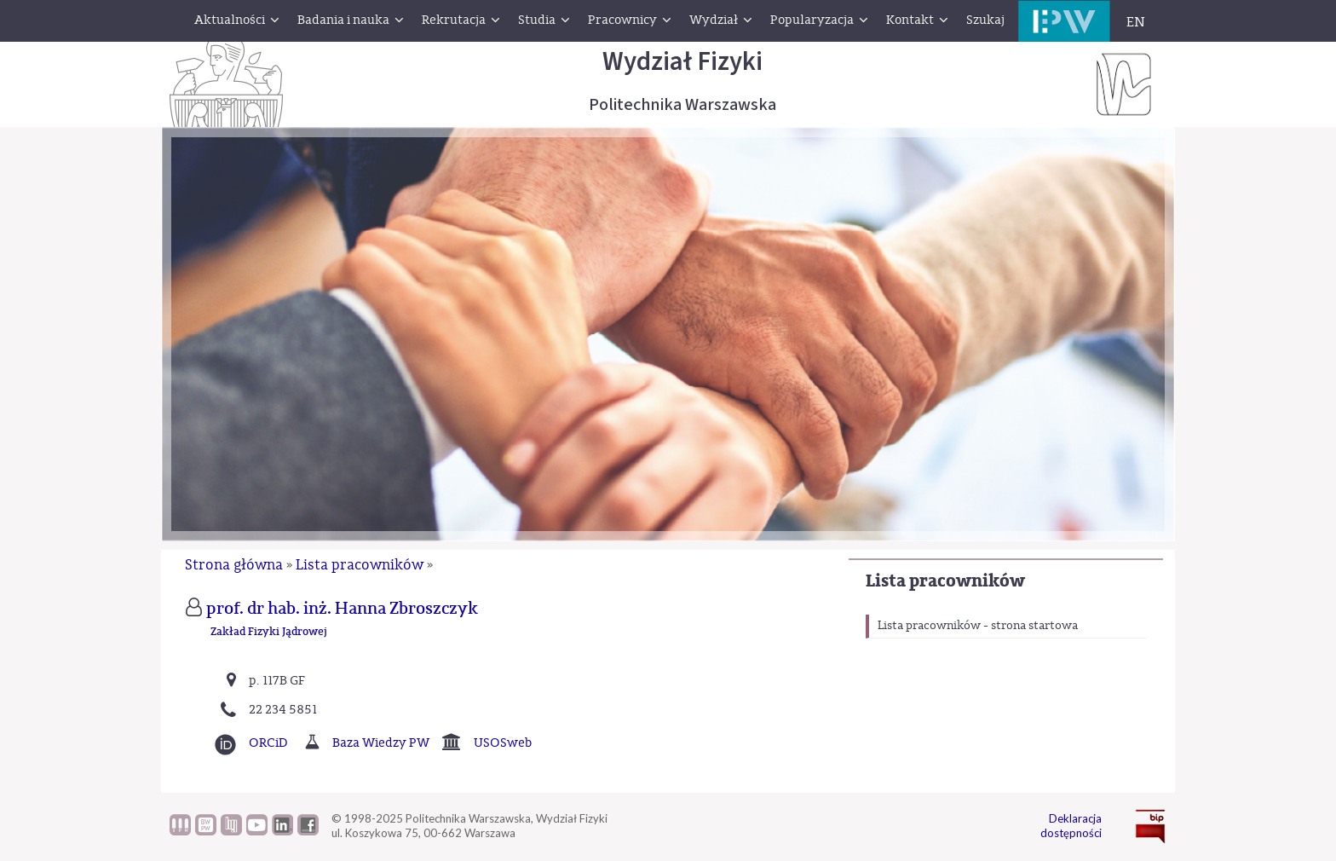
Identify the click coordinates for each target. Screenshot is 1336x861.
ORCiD (268, 743)
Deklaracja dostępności (1071, 826)
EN (1135, 22)
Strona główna (234, 565)
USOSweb (503, 743)
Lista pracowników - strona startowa (978, 625)
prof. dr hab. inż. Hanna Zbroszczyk (342, 609)
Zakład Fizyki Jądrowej (268, 632)
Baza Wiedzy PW (380, 743)
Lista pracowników (945, 581)
